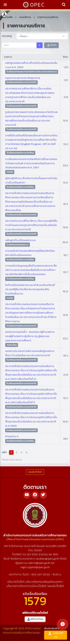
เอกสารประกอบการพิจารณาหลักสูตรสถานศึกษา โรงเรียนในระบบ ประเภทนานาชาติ (29, 353)
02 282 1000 (31, 554)
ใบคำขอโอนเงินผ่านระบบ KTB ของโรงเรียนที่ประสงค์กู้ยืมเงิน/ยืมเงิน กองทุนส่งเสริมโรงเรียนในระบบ (30, 289)
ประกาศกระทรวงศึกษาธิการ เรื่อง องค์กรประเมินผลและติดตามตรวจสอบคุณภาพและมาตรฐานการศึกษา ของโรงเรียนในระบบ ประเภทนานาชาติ (30, 94)
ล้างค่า (51, 45)
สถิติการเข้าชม (35, 619)
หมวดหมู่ (7, 36)
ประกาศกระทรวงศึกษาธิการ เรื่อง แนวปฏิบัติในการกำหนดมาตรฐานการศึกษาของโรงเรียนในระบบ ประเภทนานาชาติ (31, 225)
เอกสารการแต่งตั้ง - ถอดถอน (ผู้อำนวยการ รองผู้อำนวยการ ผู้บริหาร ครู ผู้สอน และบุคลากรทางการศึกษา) (30, 336)
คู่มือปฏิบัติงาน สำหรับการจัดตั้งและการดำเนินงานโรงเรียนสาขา (31, 180)
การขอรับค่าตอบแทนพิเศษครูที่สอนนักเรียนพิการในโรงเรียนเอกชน (30, 253)
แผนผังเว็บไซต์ (56, 586)
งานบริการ (25, 17)
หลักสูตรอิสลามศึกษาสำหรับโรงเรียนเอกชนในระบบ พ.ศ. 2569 (31, 65)
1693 (55, 554)
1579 (35, 601)
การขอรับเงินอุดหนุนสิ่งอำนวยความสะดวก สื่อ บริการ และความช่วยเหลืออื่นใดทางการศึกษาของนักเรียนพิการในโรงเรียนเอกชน (31, 269)
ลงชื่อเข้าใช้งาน (55, 635)
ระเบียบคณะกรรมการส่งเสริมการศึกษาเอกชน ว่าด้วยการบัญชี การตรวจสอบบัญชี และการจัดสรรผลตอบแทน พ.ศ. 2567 (31, 163)
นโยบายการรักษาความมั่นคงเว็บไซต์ (26, 586)
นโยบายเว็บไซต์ (15, 581)
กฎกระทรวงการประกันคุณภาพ (22, 78)
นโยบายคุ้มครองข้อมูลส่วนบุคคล (44, 581)
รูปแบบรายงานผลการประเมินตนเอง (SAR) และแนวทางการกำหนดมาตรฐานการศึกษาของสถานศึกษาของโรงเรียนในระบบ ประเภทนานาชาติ (31, 118)
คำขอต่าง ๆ (11, 436)
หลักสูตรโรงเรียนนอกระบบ (20, 240)
